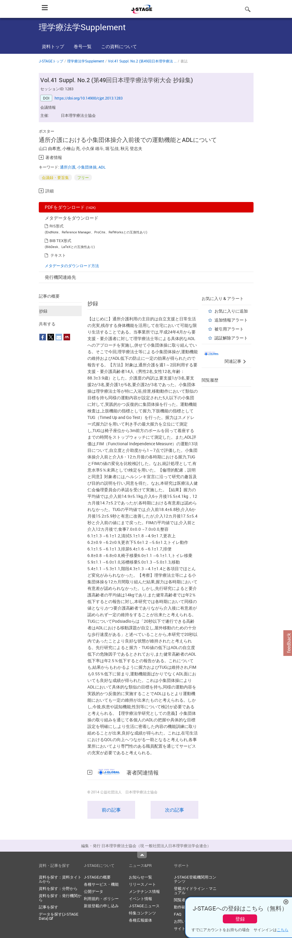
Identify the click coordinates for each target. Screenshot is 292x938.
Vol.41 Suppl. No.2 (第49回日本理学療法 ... (142, 61)
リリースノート (142, 884)
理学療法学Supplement (85, 61)
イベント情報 (140, 898)
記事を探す (48, 907)
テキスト (58, 255)
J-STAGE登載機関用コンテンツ (195, 879)
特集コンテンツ (142, 913)
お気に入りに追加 (231, 311)
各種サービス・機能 (101, 884)
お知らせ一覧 (140, 877)
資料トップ (53, 46)
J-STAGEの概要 (97, 877)
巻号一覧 (83, 46)
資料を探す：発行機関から (60, 897)
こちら (282, 929)
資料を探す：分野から (58, 888)
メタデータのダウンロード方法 (72, 265)
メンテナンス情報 (144, 891)
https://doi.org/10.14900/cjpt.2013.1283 (89, 98)
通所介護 (67, 167)
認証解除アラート (231, 338)
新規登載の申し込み (101, 905)
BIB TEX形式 (60, 240)
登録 (240, 919)
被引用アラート (229, 329)
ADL (102, 167)
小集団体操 (87, 167)
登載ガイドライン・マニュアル (195, 890)
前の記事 (111, 810)
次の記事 (174, 810)
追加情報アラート (231, 320)
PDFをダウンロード (70, 207)
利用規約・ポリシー (101, 898)
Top (142, 855)
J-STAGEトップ (51, 61)
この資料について (119, 46)
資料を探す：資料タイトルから (60, 879)
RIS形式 (57, 226)
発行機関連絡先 (60, 277)
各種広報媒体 (140, 920)
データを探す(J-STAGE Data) (58, 916)
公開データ (93, 891)
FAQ (177, 914)
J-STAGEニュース (144, 905)
